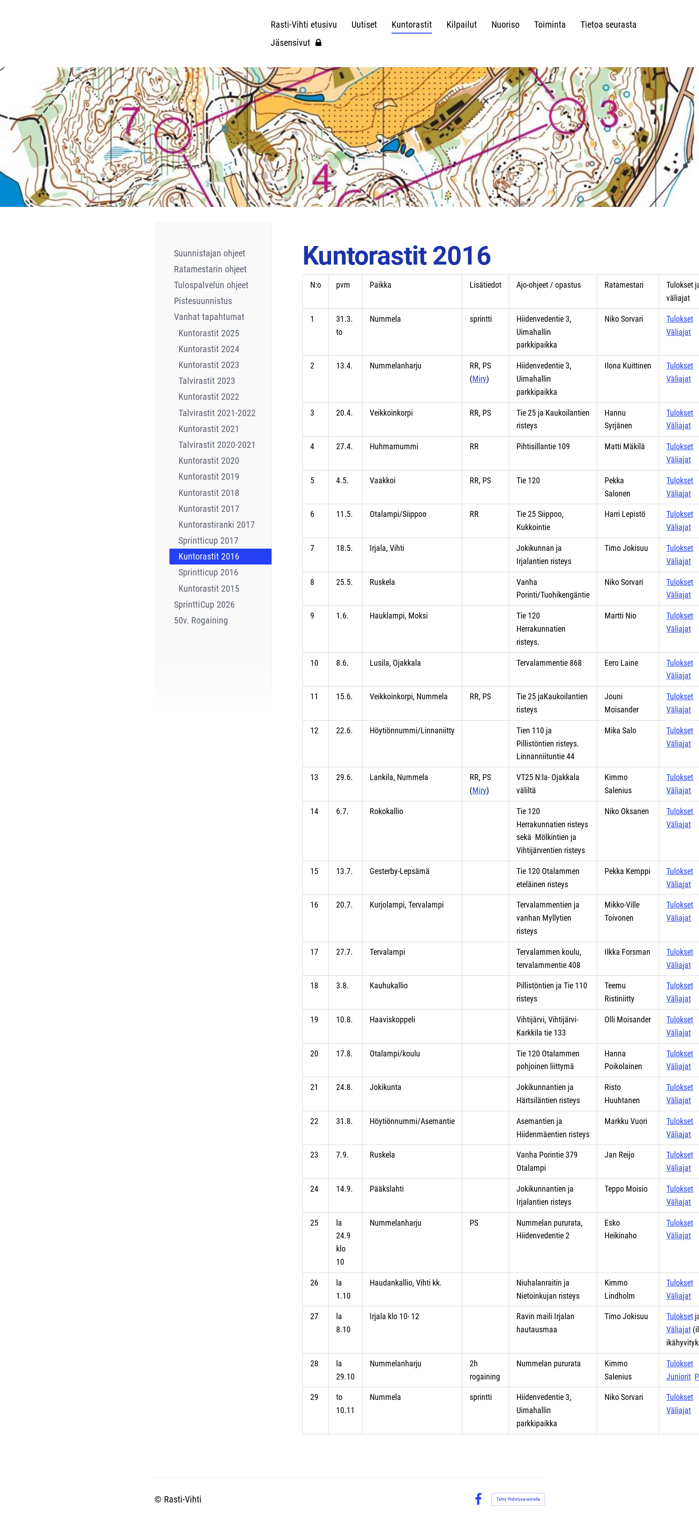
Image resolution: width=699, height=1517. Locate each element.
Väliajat (678, 332)
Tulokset (679, 319)
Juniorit (678, 1376)
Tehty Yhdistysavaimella (518, 1499)
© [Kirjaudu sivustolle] (159, 1499)
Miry (479, 378)
